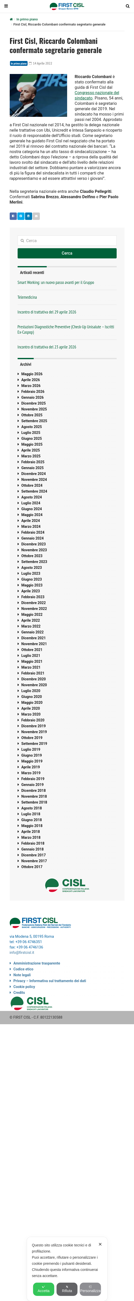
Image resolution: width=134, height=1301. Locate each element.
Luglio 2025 (30, 433)
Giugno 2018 (31, 820)
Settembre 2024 (34, 491)
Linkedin (27, 216)
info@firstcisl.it (22, 952)
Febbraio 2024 (32, 532)
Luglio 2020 (30, 691)
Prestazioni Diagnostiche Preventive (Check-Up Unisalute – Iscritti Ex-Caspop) (66, 329)
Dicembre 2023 (33, 544)
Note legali (22, 975)
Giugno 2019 (31, 755)
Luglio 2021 (30, 656)
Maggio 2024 (32, 515)
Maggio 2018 (32, 826)
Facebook (12, 216)
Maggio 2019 (32, 761)
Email (35, 216)
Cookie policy (24, 987)
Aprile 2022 (30, 620)
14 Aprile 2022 (40, 63)
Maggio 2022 (32, 614)
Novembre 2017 (34, 861)
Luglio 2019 (30, 749)
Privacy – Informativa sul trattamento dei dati (50, 981)
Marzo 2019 (31, 773)
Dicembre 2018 (33, 791)
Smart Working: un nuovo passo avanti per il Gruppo (56, 282)
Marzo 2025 (31, 456)
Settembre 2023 (34, 562)
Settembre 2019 (34, 744)
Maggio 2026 (32, 374)
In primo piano (27, 19)
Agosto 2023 (31, 568)
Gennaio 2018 (32, 849)
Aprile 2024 (30, 521)
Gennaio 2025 (32, 468)
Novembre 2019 (34, 732)
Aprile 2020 (30, 708)
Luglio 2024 (30, 503)
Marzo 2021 (31, 667)
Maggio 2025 (32, 444)
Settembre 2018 (34, 802)
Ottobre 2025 (32, 415)
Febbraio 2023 (32, 597)
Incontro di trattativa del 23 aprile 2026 (47, 347)
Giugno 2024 (31, 509)
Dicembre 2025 (33, 403)
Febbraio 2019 (32, 779)
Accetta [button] (44, 1289)
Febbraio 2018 (32, 843)
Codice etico (23, 969)
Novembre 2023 (34, 550)
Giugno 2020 (31, 697)
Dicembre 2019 (33, 726)
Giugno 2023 (31, 579)
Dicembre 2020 (33, 679)
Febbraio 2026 (32, 392)
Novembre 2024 (34, 480)
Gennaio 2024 (32, 538)
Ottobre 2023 (32, 556)
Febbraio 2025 (32, 462)
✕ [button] (100, 1244)
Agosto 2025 (31, 427)
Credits (19, 993)
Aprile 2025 (30, 450)
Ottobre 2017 (32, 867)
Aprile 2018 (30, 832)
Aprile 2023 (30, 591)
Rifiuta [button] (67, 1289)
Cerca (67, 253)
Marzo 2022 (31, 626)
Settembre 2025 (34, 421)
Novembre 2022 (34, 609)
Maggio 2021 (32, 661)
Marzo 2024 (31, 526)
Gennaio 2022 (32, 632)
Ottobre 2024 (32, 485)
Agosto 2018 (31, 808)
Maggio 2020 (32, 702)
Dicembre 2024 (33, 474)
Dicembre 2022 (33, 603)
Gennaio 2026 (32, 397)
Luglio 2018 (30, 814)
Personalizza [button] (90, 1289)
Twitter (19, 216)
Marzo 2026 (31, 386)
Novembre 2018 (34, 796)
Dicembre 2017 (33, 855)
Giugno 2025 (31, 438)
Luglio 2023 (30, 573)
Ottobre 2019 (32, 738)
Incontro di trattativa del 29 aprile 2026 (47, 312)
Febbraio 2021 (32, 673)
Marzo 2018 (31, 837)
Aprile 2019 (30, 767)
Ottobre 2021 (32, 650)
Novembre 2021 (34, 644)
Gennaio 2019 (32, 785)
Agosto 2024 (31, 497)
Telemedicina (27, 297)
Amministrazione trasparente (37, 963)
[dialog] (67, 1269)
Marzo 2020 (31, 714)
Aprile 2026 (30, 380)
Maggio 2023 (32, 585)
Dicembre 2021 (33, 638)
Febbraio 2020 (32, 720)
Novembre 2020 (34, 685)
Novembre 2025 (34, 409)
